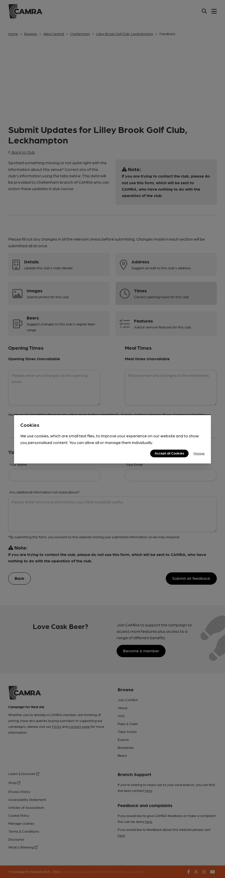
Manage (199, 453)
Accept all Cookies (169, 453)
